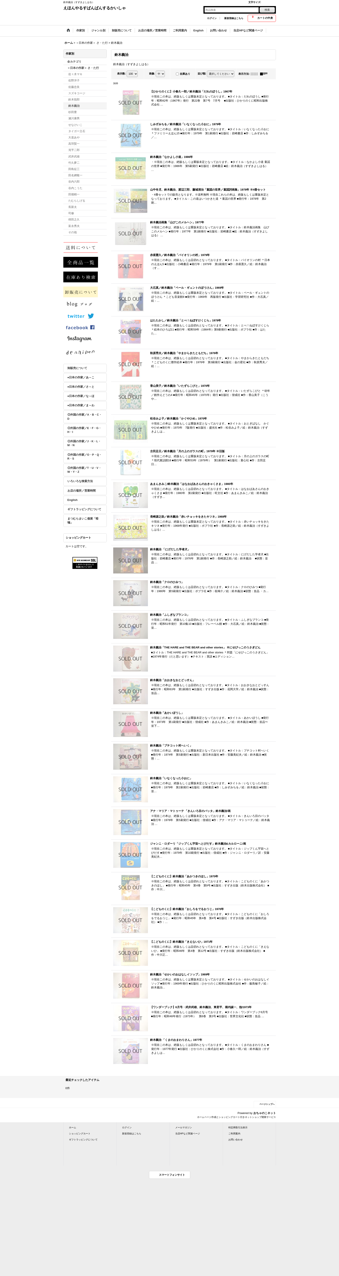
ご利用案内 (234, 1133)
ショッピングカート (79, 1133)
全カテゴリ (74, 61)
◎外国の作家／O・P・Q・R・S (84, 456)
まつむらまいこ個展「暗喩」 (82, 520)
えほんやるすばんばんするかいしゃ (94, 8)
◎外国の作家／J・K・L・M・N (84, 443)
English (72, 500)
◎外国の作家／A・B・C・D (84, 416)
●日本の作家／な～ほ (81, 396)
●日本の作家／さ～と (81, 386)
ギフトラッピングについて (84, 509)
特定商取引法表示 (237, 1127)
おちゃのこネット (264, 1113)
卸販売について (77, 368)
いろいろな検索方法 (80, 481)
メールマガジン (183, 1127)
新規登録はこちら (233, 18)
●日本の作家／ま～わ (81, 405)
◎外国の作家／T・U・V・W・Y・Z (84, 469)
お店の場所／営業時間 (81, 490)
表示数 (121, 73)
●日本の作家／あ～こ (81, 377)
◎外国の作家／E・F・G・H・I (84, 430)
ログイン (212, 18)
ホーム (72, 1127)
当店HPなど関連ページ (187, 1133)
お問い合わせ (235, 1139)
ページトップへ (267, 1104)
